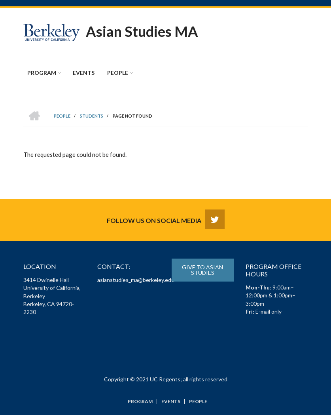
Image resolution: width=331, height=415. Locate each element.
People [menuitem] (117, 72)
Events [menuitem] (84, 72)
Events (170, 401)
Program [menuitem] (41, 72)
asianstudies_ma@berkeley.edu (135, 279)
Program (140, 401)
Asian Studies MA (142, 31)
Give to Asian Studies (202, 270)
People (198, 401)
